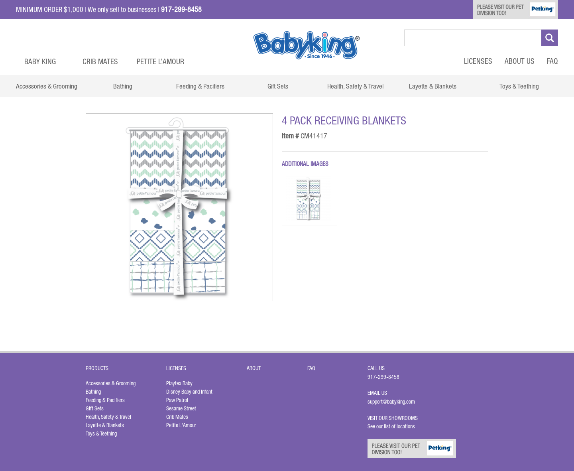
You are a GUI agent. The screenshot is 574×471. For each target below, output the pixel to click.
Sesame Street (181, 408)
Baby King (40, 61)
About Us (520, 61)
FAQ (552, 61)
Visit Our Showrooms (394, 418)
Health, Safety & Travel (108, 417)
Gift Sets (95, 408)
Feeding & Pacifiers (105, 400)
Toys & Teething (101, 433)
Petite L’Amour (160, 61)
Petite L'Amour (181, 425)
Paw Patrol (177, 400)
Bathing (93, 391)
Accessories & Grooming (111, 383)
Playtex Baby (179, 383)
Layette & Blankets (105, 425)
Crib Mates (100, 61)
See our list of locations (391, 426)
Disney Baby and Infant (189, 391)
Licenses (478, 61)
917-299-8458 (383, 377)
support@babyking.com (391, 401)
